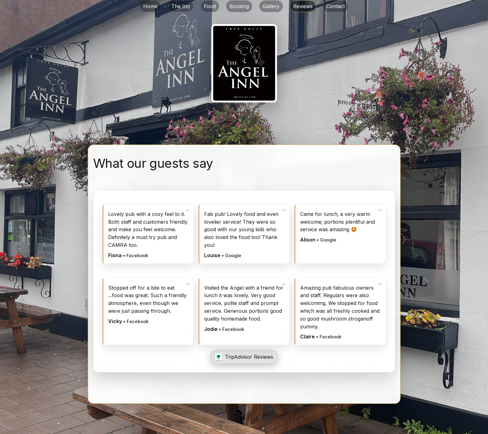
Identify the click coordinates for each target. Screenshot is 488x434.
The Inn (180, 6)
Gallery (271, 6)
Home (150, 6)
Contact (335, 6)
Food (210, 6)
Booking (239, 6)
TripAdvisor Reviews (249, 357)
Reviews (303, 6)
